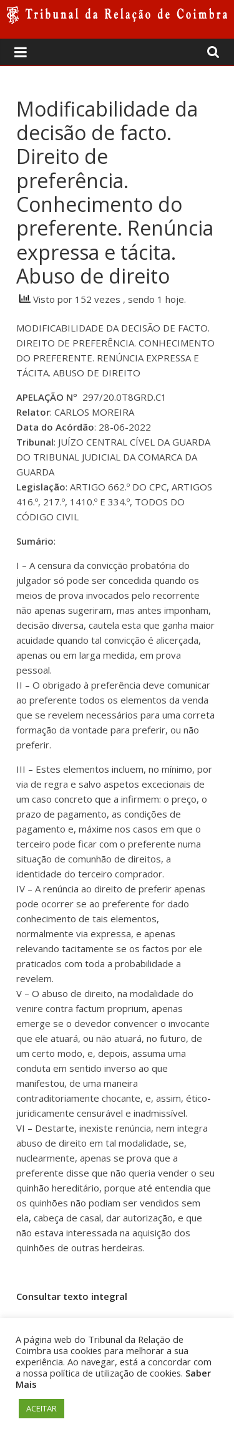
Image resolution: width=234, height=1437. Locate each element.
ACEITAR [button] (41, 1408)
